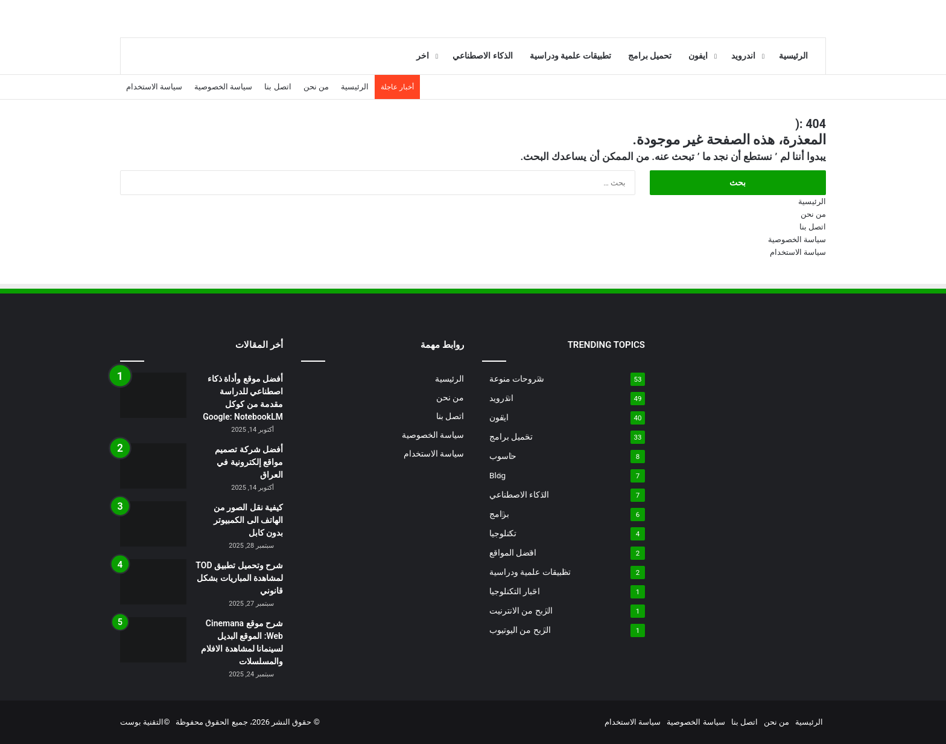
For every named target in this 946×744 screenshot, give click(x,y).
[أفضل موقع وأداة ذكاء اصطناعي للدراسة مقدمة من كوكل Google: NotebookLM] (153, 395)
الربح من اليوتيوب (520, 630)
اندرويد (743, 55)
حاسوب (502, 456)
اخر (422, 55)
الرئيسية (793, 55)
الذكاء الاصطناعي (482, 55)
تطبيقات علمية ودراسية (570, 55)
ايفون (698, 55)
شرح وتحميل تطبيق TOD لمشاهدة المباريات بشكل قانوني (239, 577)
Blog (497, 475)
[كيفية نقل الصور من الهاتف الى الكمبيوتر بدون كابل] (153, 524)
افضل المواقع (512, 552)
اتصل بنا (277, 86)
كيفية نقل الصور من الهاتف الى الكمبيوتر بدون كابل (248, 519)
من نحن (316, 86)
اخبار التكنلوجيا (514, 591)
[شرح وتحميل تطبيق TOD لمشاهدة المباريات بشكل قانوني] (153, 581)
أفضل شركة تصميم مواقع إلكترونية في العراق (249, 461)
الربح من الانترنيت (521, 610)
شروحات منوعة (516, 378)
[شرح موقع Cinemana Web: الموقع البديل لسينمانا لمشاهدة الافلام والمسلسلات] (153, 639)
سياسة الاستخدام (154, 86)
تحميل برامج (650, 55)
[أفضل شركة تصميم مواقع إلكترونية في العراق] (153, 466)
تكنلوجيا (502, 533)
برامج (499, 514)
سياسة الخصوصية (223, 86)
